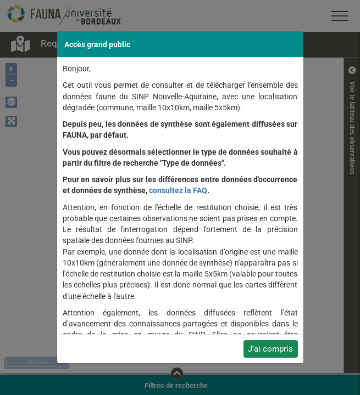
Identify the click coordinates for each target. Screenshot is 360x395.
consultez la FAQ (178, 190)
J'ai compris (270, 349)
